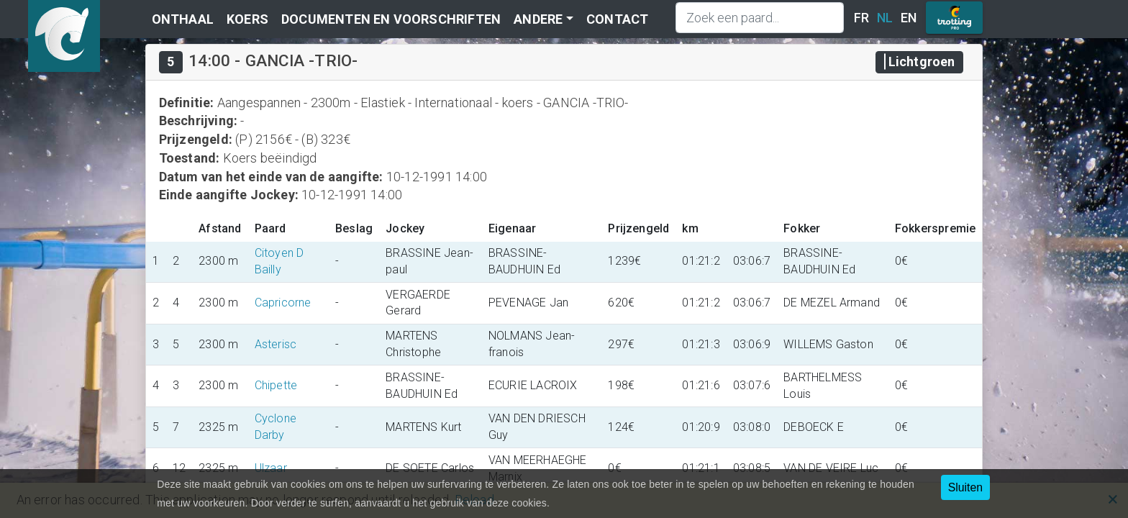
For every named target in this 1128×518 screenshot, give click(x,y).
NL (885, 17)
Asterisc (276, 344)
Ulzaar (271, 468)
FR (861, 17)
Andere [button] (538, 19)
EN (908, 17)
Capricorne (283, 302)
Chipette (276, 385)
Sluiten (965, 487)
